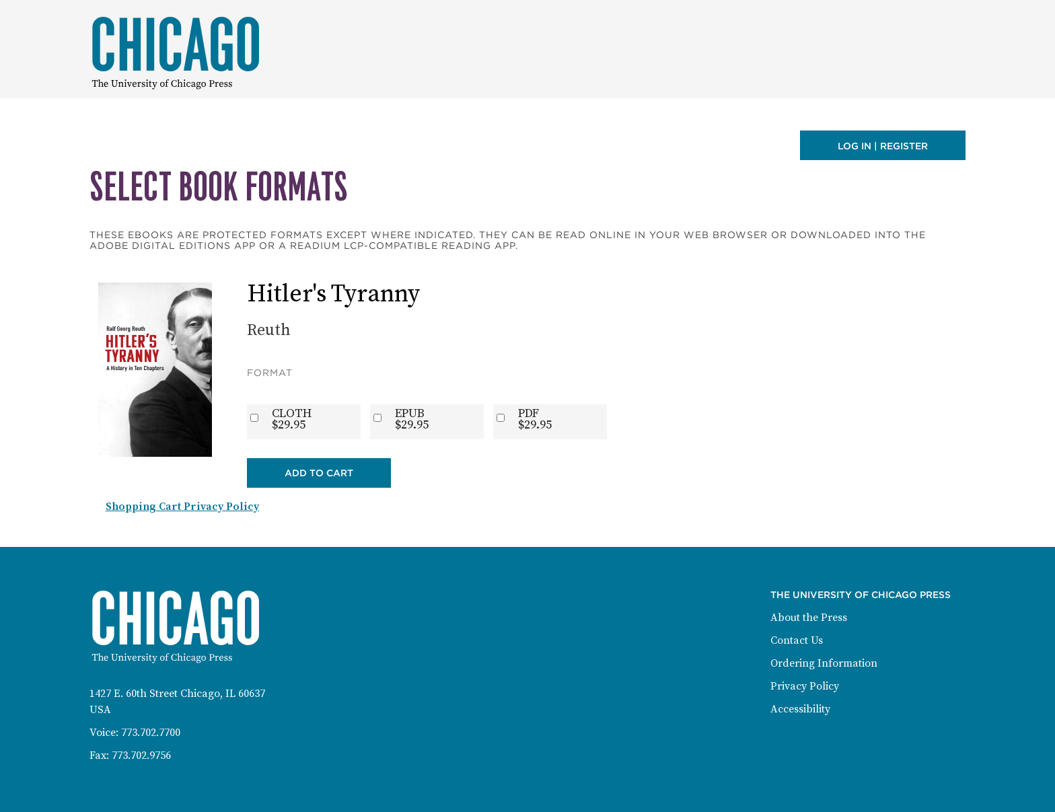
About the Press (808, 617)
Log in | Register (883, 146)
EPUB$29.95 (412, 419)
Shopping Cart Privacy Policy (182, 506)
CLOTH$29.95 (292, 419)
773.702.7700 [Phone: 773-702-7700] (150, 732)
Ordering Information (823, 663)
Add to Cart (319, 473)
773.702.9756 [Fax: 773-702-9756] (141, 755)
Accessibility (800, 709)
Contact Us (796, 640)
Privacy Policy (804, 686)
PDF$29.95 (535, 419)
